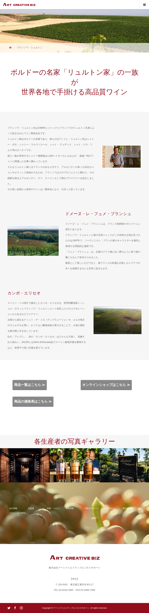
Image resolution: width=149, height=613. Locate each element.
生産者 (31, 508)
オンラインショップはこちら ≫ (106, 385)
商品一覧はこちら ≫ (29, 385)
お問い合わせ (110, 508)
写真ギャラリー (92, 508)
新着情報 (70, 508)
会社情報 (13, 508)
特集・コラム (53, 508)
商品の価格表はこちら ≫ (33, 401)
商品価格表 (127, 508)
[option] (25, 465)
